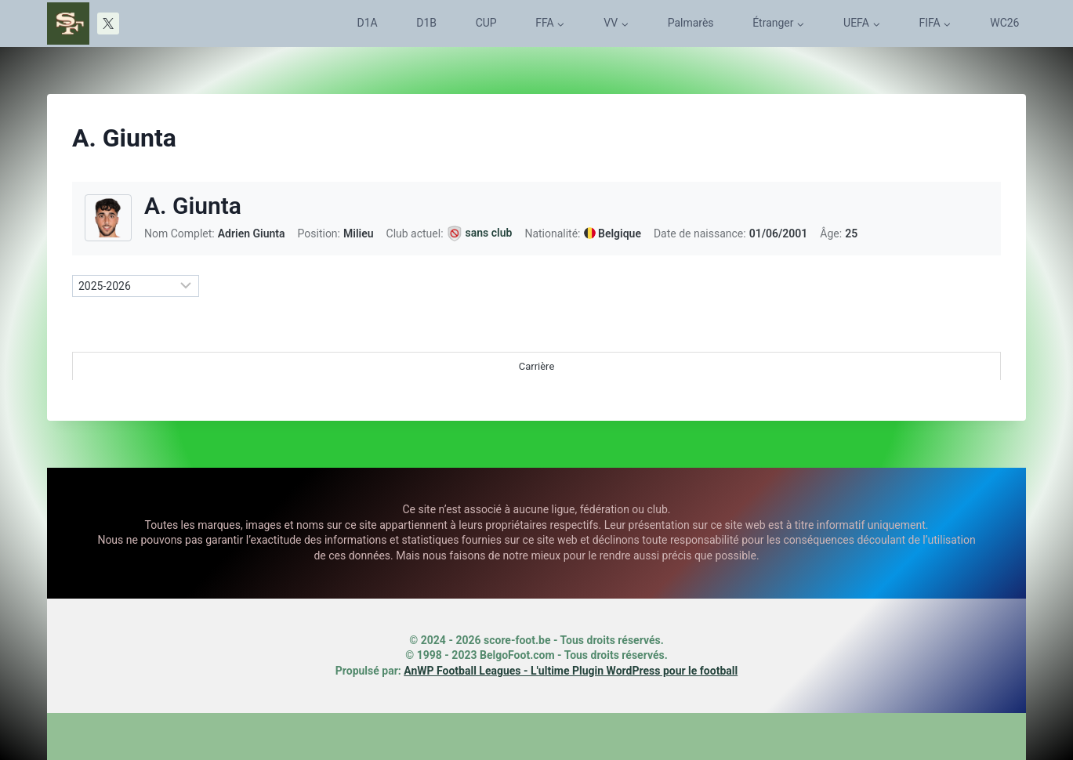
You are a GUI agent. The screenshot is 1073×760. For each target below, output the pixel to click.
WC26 (1004, 22)
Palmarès (691, 22)
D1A (367, 22)
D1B (426, 22)
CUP (486, 22)
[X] (108, 23)
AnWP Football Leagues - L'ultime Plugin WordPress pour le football (571, 670)
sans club (489, 232)
